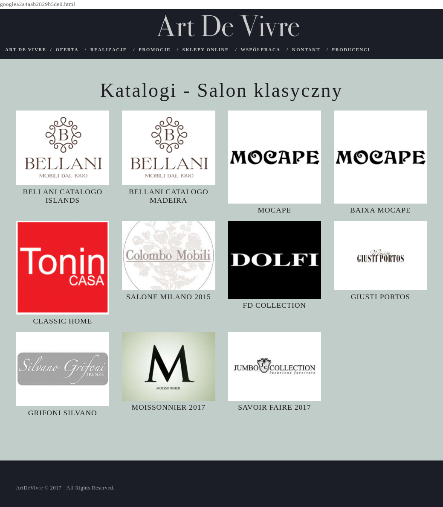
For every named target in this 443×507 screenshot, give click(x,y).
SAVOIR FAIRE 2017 (274, 407)
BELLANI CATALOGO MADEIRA (169, 196)
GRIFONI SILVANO (62, 412)
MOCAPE (274, 209)
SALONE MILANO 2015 (168, 296)
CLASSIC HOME (62, 320)
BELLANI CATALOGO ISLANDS (62, 196)
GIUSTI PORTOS (380, 296)
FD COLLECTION (274, 305)
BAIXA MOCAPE (380, 209)
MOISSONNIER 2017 (168, 407)
